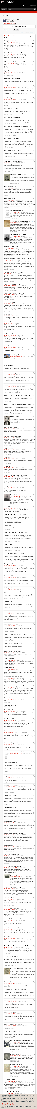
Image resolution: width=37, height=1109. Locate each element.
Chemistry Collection (10, 705)
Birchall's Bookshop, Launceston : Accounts (16, 475)
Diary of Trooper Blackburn (11, 956)
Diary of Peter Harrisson (11, 937)
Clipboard (24, 5)
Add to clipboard (34, 41)
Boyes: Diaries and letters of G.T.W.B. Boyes (16, 532)
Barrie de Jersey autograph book (13, 436)
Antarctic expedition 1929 (11, 247)
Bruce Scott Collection (10, 576)
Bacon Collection (15, 416)
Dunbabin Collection (10, 1079)
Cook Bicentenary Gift (10, 807)
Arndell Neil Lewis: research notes (13, 322)
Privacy (17, 1100)
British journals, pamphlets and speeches (15, 553)
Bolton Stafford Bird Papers (18, 495)
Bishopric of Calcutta (10, 486)
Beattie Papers (8, 457)
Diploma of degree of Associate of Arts (20, 968)
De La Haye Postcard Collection (12, 866)
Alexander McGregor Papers (12, 138)
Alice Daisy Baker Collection (11, 186)
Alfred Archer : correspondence (13, 161)
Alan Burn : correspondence (12, 78)
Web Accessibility (24, 1100)
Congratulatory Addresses (11, 762)
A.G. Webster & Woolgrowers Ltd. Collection (16, 62)
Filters (5, 15)
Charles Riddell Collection (11, 698)
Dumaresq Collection (16, 1064)
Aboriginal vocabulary (10, 41)
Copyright (7, 1100)
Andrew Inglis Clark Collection (18, 235)
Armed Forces (8, 314)
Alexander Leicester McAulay (12, 117)
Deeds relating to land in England (13, 887)
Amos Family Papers (9, 198)
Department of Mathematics (12, 908)
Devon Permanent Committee (12, 928)
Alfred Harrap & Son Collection (18, 174)
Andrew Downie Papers (16, 210)
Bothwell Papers (8, 507)
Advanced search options (19, 26)
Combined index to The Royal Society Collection (23, 752)
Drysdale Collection (15, 1054)
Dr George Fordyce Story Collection (20, 1040)
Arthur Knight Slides (15, 355)
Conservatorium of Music (11, 785)
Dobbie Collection (9, 982)
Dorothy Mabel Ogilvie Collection (13, 1031)
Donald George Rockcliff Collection (13, 1024)
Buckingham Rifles (9, 588)
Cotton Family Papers (10, 821)
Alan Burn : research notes (11, 86)
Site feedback (31, 1100)
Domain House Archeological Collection (15, 989)
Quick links (27, 5)
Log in (32, 5)
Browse (3, 9)
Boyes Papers (8, 544)
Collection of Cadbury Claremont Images (15, 731)
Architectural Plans (9, 302)
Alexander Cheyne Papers (11, 108)
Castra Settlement (9, 668)
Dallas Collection (8, 845)
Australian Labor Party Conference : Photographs (17, 395)
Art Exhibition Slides (9, 334)
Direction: (27, 32)
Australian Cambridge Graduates (13, 373)
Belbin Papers (8, 466)
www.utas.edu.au (30, 1095)
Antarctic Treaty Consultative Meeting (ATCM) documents (20, 259)
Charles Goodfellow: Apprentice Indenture (15, 686)
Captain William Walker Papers (12, 651)
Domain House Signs (10, 1000)
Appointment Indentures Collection (14, 293)
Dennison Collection (9, 898)
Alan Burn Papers (9, 98)
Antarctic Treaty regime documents (14, 272)
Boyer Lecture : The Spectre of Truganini (15, 514)
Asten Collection (8, 365)
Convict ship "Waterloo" (10, 795)
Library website (22, 1095)
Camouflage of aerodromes (11, 612)
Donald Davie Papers (10, 1012)
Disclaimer (13, 1100)
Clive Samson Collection (10, 719)
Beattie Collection (9, 448)
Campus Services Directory (11, 624)
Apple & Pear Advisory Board (12, 284)
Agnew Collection (9, 71)
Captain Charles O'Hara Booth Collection (15, 634)
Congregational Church (10, 776)
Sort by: (19, 32)
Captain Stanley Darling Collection (13, 643)
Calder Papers (8, 601)
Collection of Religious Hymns (12, 743)
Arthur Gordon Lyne (9, 346)
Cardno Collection (9, 658)
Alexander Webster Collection (12, 150)
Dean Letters (13, 875)
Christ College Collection (11, 710)
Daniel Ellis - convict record (11, 854)
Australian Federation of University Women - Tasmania (19, 385)
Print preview (6, 30)
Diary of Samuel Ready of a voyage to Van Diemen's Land (19, 946)
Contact (3, 1100)
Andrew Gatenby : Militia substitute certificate (22, 221)
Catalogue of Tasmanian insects (13, 677)
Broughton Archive (9, 564)
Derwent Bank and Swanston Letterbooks (15, 919)
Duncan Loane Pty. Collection (12, 1092)
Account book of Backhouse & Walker (14, 53)
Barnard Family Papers (10, 427)
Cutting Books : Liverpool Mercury (13, 833)
